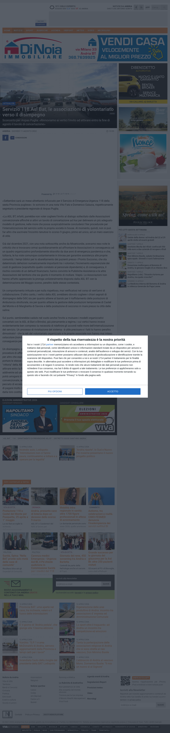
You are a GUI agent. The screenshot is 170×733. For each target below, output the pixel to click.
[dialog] (85, 367)
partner (49, 344)
